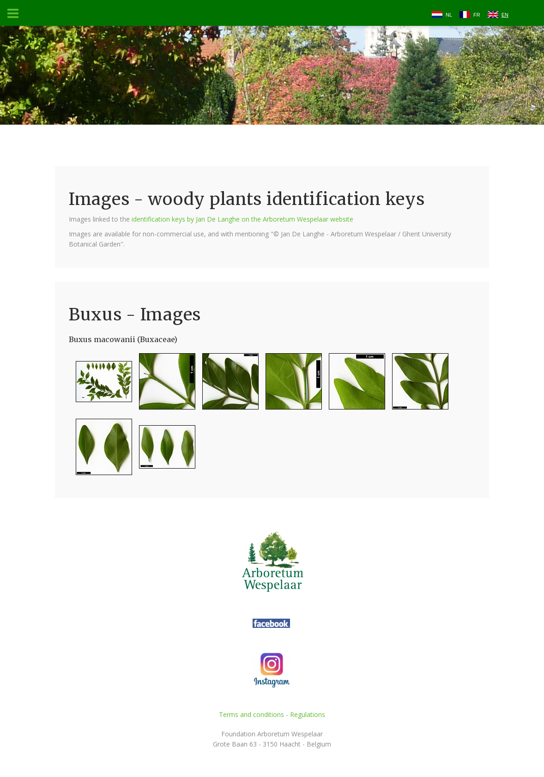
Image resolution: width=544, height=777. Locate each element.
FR (476, 15)
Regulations (307, 714)
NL (449, 15)
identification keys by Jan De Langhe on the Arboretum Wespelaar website (242, 219)
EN (505, 15)
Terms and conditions (251, 714)
